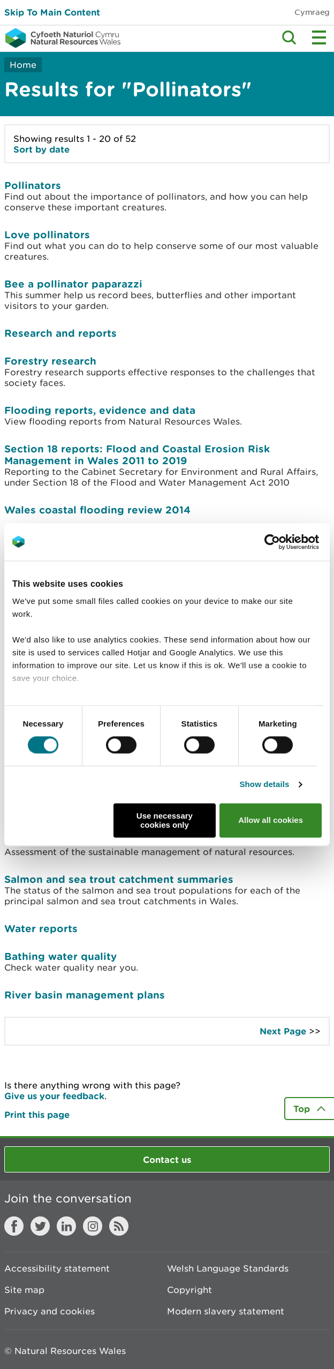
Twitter (40, 1226)
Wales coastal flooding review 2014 (97, 510)
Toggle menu (319, 37)
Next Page (283, 1031)
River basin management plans (84, 995)
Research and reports (60, 333)
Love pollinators (47, 234)
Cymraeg (312, 12)
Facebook (14, 1226)
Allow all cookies (270, 820)
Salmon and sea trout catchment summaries (118, 879)
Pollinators (32, 185)
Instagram (92, 1226)
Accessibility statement (57, 1268)
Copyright (189, 1289)
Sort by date (41, 149)
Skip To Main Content (52, 12)
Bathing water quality (60, 956)
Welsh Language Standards (228, 1268)
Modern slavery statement (225, 1311)
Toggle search (289, 37)
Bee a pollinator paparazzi (73, 284)
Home (23, 64)
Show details (265, 784)
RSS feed (118, 1226)
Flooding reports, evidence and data (99, 410)
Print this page (37, 1114)
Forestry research (50, 361)
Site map (24, 1289)
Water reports (41, 928)
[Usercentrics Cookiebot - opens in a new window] (291, 542)
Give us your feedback (54, 1096)
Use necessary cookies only (164, 820)
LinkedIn (66, 1226)
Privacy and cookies (49, 1311)
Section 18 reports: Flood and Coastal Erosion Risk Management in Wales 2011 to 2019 (137, 454)
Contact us (167, 1159)
